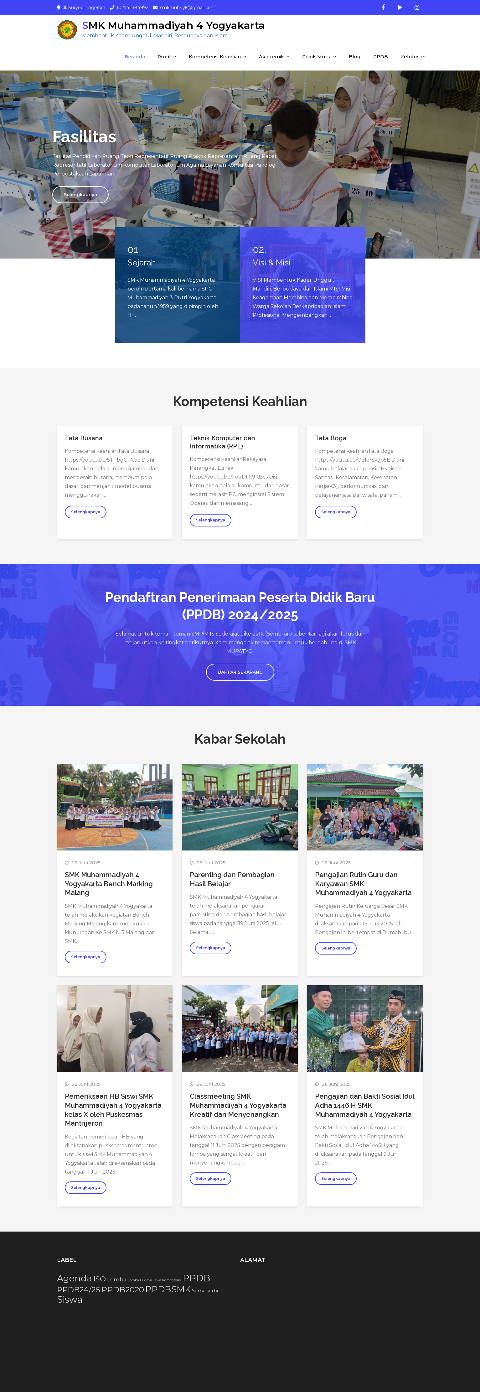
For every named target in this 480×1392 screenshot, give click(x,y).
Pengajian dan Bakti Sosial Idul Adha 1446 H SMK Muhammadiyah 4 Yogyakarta (364, 1105)
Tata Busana (84, 438)
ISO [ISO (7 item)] (99, 1278)
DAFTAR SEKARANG (240, 672)
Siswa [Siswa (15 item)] (70, 1299)
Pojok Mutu (316, 57)
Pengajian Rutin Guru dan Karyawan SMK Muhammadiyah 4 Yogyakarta (363, 884)
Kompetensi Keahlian (215, 57)
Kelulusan (413, 57)
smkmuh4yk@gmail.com (187, 7)
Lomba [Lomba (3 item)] (116, 1279)
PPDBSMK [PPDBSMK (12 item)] (168, 1289)
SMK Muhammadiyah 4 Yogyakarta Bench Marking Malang (109, 884)
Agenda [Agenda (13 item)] (74, 1278)
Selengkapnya (80, 194)
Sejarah (141, 262)
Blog (355, 57)
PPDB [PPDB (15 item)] (196, 1278)
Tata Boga (331, 438)
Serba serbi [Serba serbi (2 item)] (205, 1291)
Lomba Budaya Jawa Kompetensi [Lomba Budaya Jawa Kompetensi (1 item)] (155, 1280)
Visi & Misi (272, 262)
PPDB (380, 57)
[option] (240, 165)
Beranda (135, 57)
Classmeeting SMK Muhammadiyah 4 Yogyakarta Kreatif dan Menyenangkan (238, 1105)
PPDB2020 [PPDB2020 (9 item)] (122, 1289)
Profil (164, 57)
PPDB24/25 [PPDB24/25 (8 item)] (78, 1289)
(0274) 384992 (132, 7)
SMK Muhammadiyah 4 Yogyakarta (173, 25)
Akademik (271, 57)
